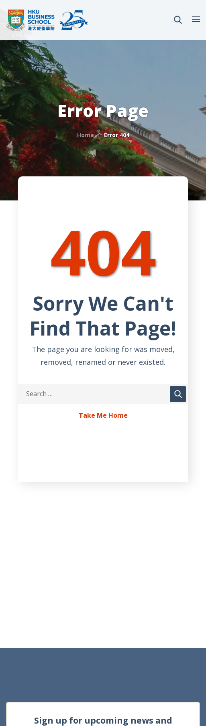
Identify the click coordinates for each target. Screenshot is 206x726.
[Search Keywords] (103, 394)
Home (85, 135)
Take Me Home (103, 415)
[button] (178, 20)
